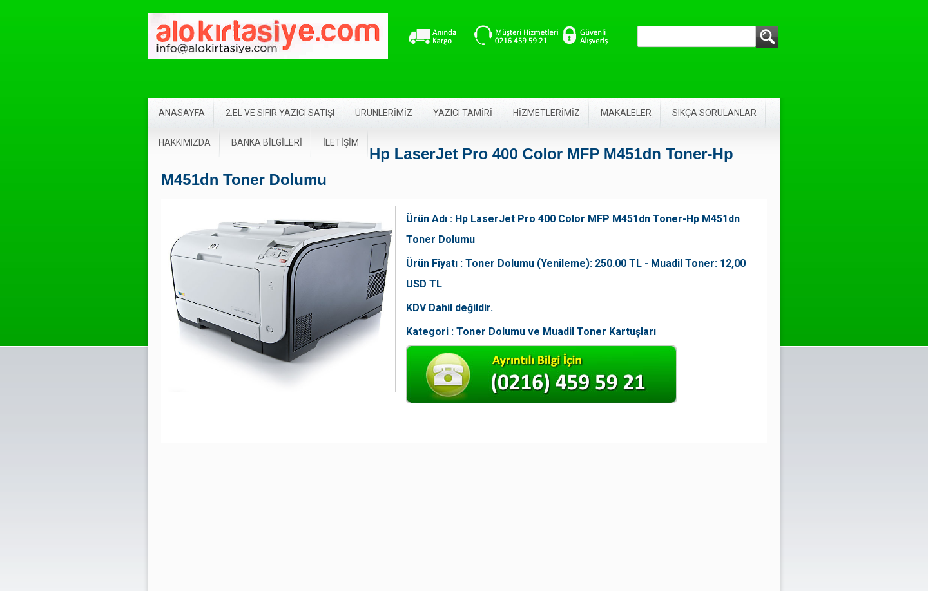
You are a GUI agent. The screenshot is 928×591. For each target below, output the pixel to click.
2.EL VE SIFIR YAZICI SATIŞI (280, 113)
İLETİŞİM (341, 142)
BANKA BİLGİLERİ (266, 142)
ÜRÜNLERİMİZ (383, 113)
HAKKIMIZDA (185, 142)
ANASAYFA (182, 113)
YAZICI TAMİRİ (462, 113)
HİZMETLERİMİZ (546, 113)
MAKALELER (626, 113)
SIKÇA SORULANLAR (714, 113)
